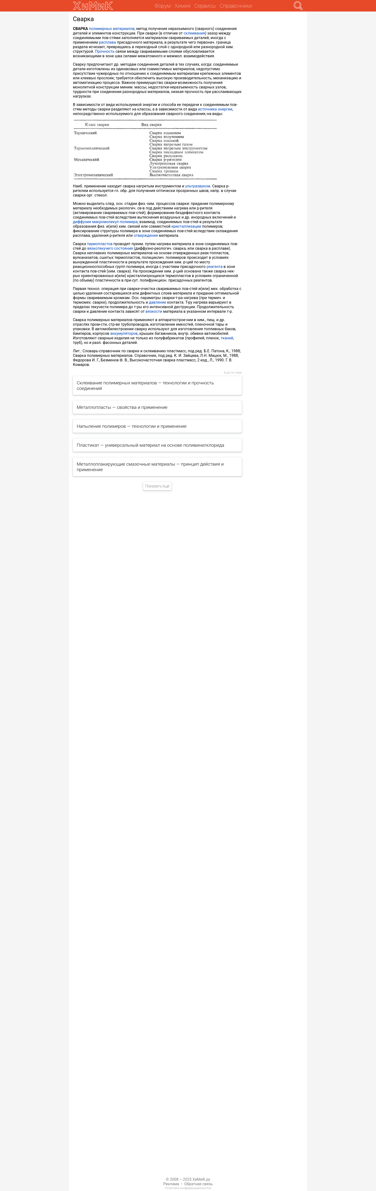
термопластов (100, 244)
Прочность (104, 51)
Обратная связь (198, 1184)
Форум (163, 6)
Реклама (171, 1184)
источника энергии (215, 109)
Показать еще (157, 486)
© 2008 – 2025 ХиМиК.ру (188, 1179)
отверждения (146, 235)
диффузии (82, 222)
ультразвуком (197, 186)
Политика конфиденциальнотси (188, 1188)
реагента (214, 266)
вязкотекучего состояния (110, 248)
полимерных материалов (112, 28)
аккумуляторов (123, 333)
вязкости (154, 311)
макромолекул (105, 222)
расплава (107, 42)
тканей (227, 338)
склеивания (194, 33)
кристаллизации (186, 226)
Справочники (236, 6)
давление (157, 302)
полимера (129, 222)
